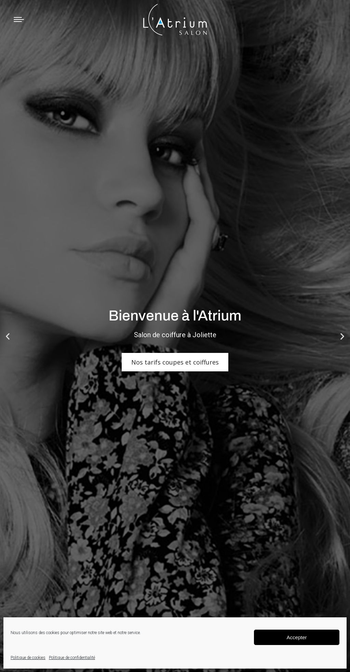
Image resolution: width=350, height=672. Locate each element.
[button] (7, 336)
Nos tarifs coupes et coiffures (175, 362)
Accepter (296, 637)
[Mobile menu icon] (19, 19)
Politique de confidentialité (72, 657)
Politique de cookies (28, 657)
